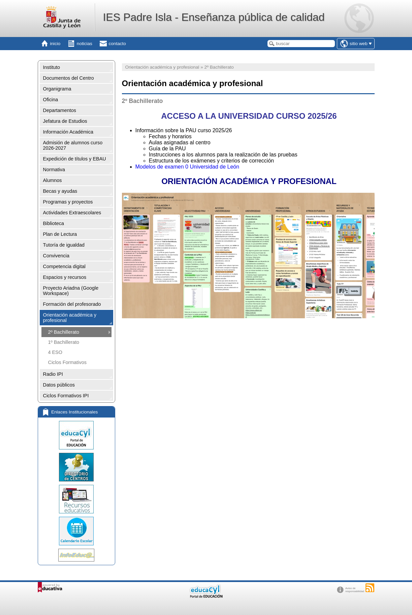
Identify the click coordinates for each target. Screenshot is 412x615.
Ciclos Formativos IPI (66, 395)
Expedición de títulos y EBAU (74, 158)
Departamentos (59, 110)
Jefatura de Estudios (65, 121)
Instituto (51, 67)
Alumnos (52, 180)
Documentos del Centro (68, 78)
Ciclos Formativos (67, 362)
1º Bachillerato (63, 342)
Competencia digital (64, 266)
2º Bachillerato (63, 332)
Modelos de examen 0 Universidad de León (187, 167)
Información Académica (68, 132)
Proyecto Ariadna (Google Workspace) (71, 290)
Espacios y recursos (65, 277)
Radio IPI (53, 374)
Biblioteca (53, 223)
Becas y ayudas (60, 191)
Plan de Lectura (60, 234)
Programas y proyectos (68, 202)
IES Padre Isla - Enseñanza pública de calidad (213, 17)
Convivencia (56, 255)
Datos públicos (59, 385)
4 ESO (55, 352)
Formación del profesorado (72, 304)
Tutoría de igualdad (64, 245)
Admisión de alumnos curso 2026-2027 (73, 145)
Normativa (54, 169)
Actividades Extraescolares (72, 212)
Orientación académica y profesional (69, 317)
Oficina (50, 99)
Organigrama (57, 89)
